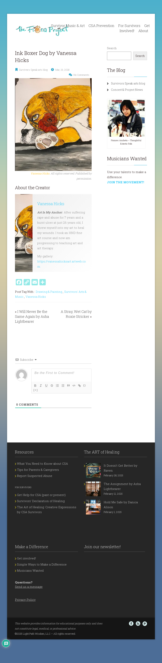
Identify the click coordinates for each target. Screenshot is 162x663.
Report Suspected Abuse (34, 476)
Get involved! (26, 558)
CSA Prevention (101, 25)
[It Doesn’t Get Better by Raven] (93, 470)
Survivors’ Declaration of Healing (41, 501)
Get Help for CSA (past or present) (41, 495)
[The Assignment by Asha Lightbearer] (93, 488)
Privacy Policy (25, 600)
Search (112, 48)
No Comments (81, 75)
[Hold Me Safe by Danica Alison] (93, 507)
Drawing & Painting (49, 292)
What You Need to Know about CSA (42, 463)
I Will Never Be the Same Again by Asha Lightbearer (32, 316)
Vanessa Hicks (50, 203)
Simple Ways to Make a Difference (42, 564)
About (143, 30)
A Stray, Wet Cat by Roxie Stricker (76, 314)
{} (84, 385)
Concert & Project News (127, 90)
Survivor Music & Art (68, 25)
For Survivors (129, 25)
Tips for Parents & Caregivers (38, 470)
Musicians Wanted (30, 570)
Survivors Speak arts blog (33, 69)
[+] (36, 390)
